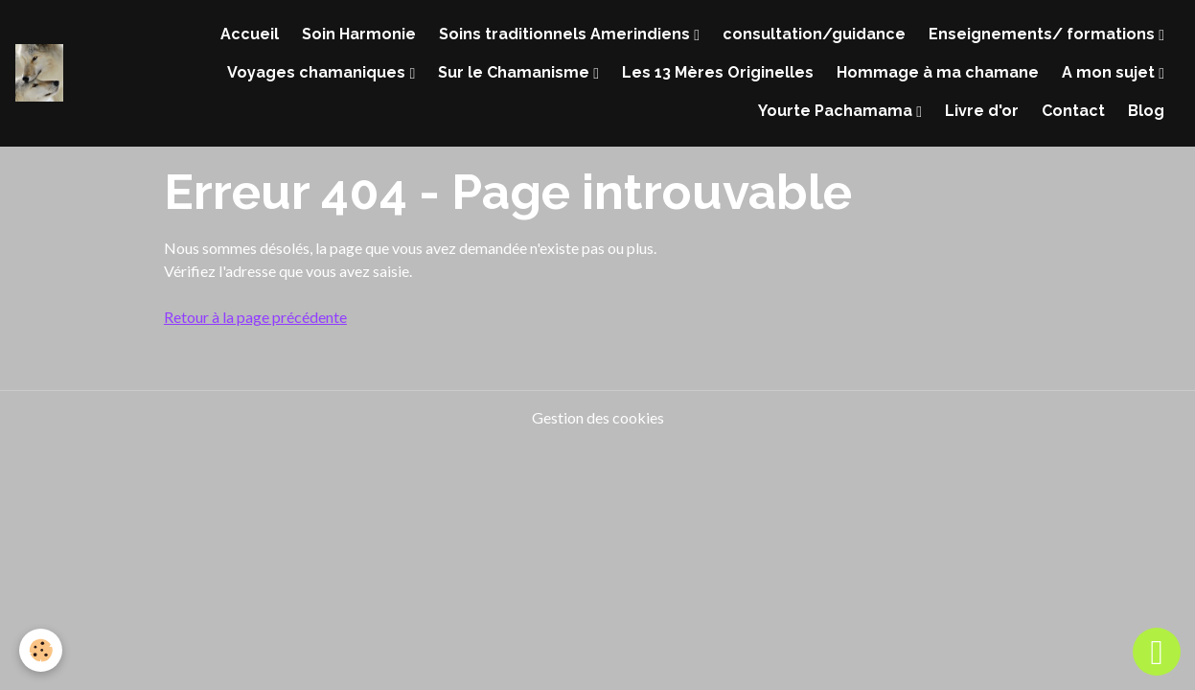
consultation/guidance (814, 34)
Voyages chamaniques (318, 72)
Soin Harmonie (359, 34)
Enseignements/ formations (1044, 34)
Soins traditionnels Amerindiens (566, 34)
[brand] (39, 73)
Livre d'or (982, 111)
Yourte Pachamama (837, 111)
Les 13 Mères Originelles (718, 72)
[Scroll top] (1157, 652)
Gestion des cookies (598, 417)
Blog (1146, 111)
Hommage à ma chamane (938, 72)
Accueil (249, 34)
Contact (1073, 111)
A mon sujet (1110, 72)
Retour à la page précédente (255, 317)
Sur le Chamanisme (515, 72)
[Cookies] (40, 650)
